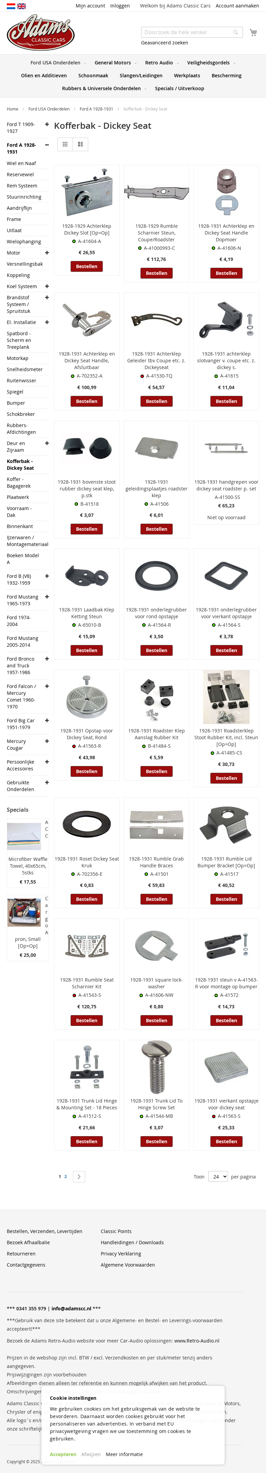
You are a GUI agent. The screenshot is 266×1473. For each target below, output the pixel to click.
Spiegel (15, 391)
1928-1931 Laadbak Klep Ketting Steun (86, 613)
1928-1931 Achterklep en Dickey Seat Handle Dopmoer (226, 233)
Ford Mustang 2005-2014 (22, 641)
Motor (13, 252)
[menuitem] (56, 62)
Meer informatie (124, 1454)
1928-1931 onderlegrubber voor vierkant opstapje (226, 613)
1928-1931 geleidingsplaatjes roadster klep (157, 489)
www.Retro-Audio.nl (197, 1340)
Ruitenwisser (21, 380)
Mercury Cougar (16, 744)
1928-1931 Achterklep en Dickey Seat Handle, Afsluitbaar (87, 360)
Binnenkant (20, 526)
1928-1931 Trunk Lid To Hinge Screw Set (156, 1104)
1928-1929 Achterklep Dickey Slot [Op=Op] (86, 229)
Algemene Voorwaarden (128, 1265)
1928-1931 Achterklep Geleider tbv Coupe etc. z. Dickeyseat (156, 360)
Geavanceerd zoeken (164, 42)
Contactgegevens (26, 1265)
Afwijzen (91, 1454)
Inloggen (120, 5)
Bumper (16, 403)
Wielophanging (24, 241)
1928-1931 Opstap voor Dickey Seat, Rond (86, 734)
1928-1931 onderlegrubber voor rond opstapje (156, 613)
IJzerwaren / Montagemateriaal (24, 540)
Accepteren (63, 1454)
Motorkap (17, 358)
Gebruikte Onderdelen (20, 785)
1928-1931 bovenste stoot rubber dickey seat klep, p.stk (87, 489)
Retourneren (21, 1253)
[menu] (133, 76)
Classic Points (116, 1231)
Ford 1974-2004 (19, 620)
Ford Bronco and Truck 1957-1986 (20, 665)
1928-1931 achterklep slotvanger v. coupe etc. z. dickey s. (226, 360)
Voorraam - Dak (19, 511)
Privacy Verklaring (121, 1253)
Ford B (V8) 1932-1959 (19, 579)
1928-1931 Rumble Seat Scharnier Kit (87, 983)
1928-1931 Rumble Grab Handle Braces (156, 862)
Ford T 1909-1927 (21, 127)
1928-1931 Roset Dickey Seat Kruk (87, 862)
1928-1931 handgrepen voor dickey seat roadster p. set (226, 485)
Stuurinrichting (24, 197)
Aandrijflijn (19, 208)
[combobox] (192, 32)
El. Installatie (21, 322)
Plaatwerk (18, 497)
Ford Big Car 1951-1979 (21, 723)
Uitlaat (14, 230)
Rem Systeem (22, 185)
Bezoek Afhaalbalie (28, 1242)
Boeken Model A (23, 558)
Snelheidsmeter (24, 369)
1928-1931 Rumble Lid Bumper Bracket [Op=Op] (226, 862)
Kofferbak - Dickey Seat (20, 464)
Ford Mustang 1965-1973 (22, 600)
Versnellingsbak (24, 264)
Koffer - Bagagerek (19, 482)
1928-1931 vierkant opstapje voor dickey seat (226, 1104)
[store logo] (41, 32)
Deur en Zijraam (16, 446)
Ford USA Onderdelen (49, 109)
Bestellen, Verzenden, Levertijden (44, 1231)
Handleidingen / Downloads (132, 1242)
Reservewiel (20, 174)
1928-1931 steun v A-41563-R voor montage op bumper (226, 983)
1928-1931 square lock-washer (156, 983)
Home (13, 109)
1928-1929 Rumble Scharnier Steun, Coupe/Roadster (156, 233)
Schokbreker (21, 414)
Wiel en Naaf (21, 163)
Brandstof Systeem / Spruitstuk (18, 304)
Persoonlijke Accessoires (20, 765)
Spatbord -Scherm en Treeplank (19, 340)
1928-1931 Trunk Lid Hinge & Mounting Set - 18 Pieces (86, 1104)
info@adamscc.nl (71, 1308)
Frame (14, 219)
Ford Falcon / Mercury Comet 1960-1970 (21, 696)
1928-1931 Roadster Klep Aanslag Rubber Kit (156, 734)
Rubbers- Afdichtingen (21, 428)
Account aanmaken (237, 5)
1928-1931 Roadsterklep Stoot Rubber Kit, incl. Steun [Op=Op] (226, 737)
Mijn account (90, 5)
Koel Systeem (22, 286)
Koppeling (18, 275)
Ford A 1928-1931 (97, 109)
